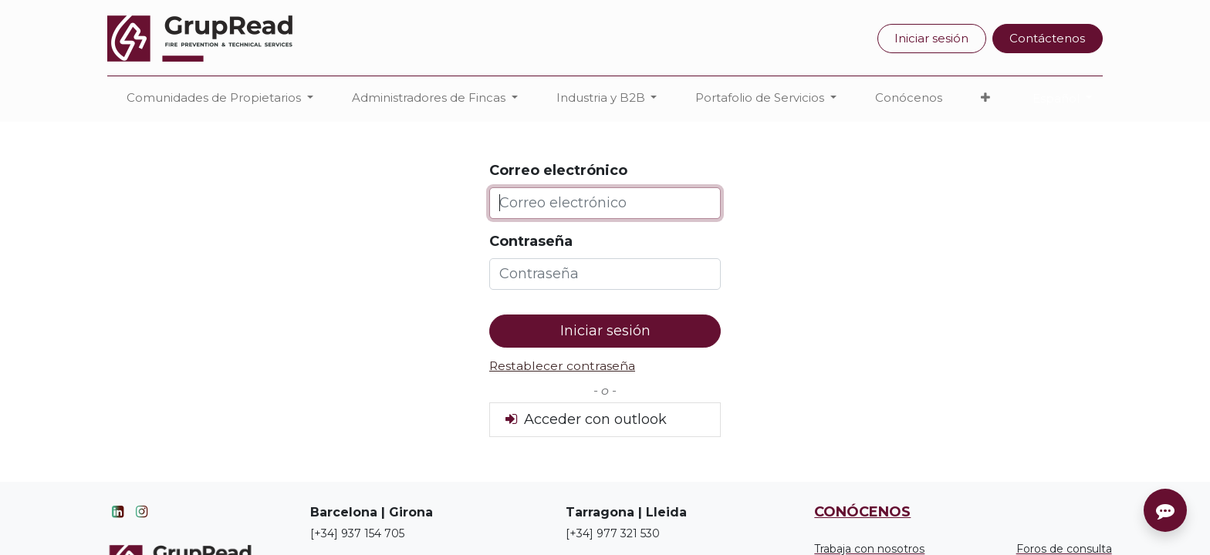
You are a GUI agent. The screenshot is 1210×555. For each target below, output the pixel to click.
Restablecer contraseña (562, 365)
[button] (985, 98)
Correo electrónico (558, 170)
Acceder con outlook (584, 419)
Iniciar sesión (931, 38)
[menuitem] (909, 98)
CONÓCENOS (862, 511)
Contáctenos (1047, 38)
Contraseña (531, 241)
